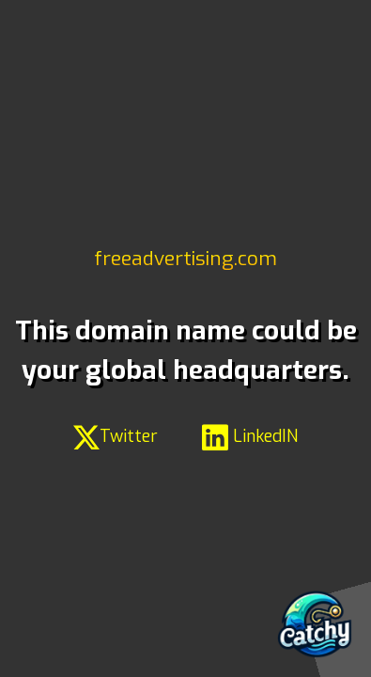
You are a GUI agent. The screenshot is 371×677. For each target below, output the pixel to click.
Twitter (115, 436)
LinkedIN (250, 436)
